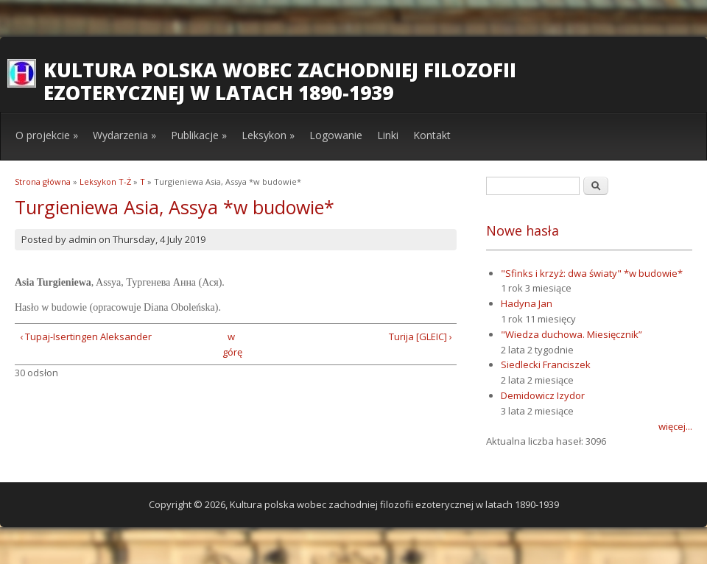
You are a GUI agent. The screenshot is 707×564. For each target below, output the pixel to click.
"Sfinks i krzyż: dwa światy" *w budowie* (592, 273)
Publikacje (199, 135)
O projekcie (46, 135)
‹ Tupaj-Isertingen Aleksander (86, 336)
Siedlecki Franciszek (546, 364)
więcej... (675, 426)
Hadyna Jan (526, 303)
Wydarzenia (124, 135)
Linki (387, 135)
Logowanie (335, 135)
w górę (230, 344)
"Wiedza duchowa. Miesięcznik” (571, 334)
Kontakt (432, 135)
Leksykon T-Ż (105, 181)
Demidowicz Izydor (543, 395)
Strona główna (43, 181)
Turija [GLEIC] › (420, 336)
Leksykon (268, 135)
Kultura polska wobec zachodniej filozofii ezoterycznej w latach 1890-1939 (279, 81)
